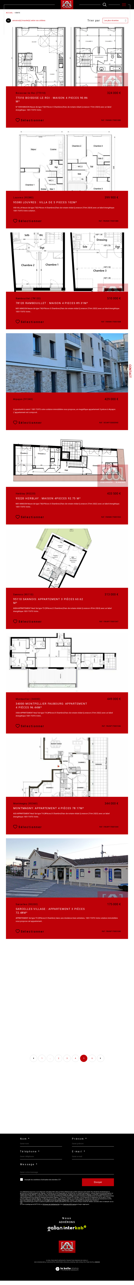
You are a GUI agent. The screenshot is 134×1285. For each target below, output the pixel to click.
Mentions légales (62, 1266)
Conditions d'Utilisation (70, 1208)
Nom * (25, 1142)
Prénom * (79, 1142)
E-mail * (79, 1155)
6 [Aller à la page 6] (92, 1062)
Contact (130, 371)
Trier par (93, 20)
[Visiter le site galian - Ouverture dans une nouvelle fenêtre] (55, 1233)
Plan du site (50, 1266)
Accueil (9, 13)
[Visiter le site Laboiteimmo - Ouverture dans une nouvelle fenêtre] (67, 1276)
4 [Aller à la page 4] (75, 1062)
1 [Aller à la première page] (41, 1062)
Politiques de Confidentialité (51, 1208)
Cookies (97, 1266)
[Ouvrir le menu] (124, 4)
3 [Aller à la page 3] (67, 1062)
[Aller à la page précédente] (33, 1061)
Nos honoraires (39, 1266)
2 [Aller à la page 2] (58, 1062)
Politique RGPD (88, 1266)
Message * (29, 1168)
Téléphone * (30, 1155)
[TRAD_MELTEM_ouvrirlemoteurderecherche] (105, 5)
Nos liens (79, 1266)
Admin (72, 1266)
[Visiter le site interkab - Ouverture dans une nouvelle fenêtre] (75, 1232)
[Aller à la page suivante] (100, 1061)
